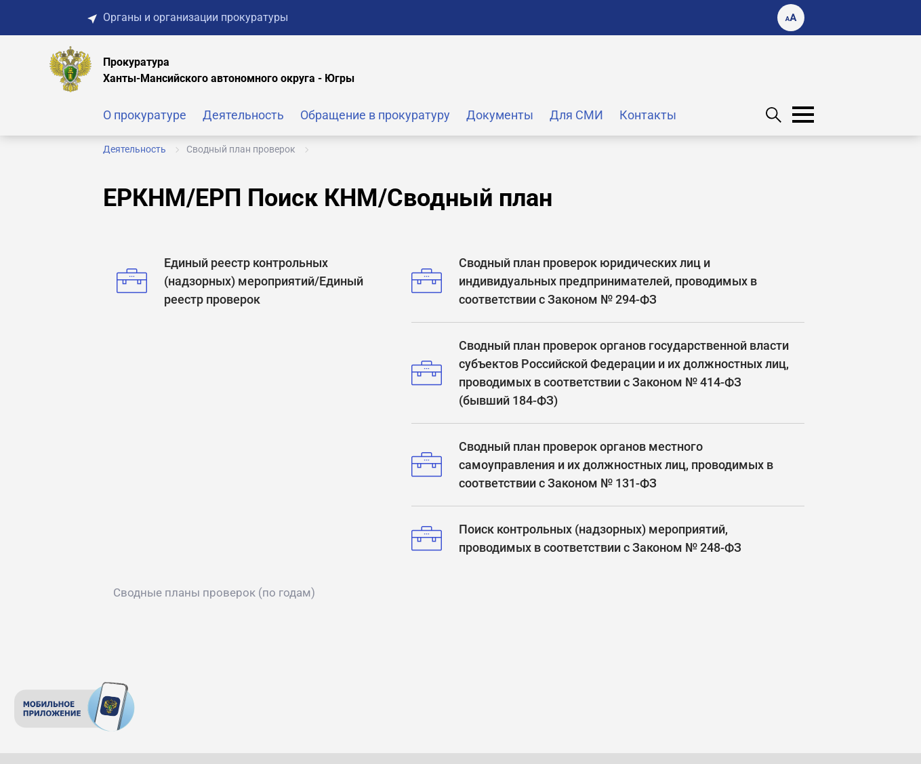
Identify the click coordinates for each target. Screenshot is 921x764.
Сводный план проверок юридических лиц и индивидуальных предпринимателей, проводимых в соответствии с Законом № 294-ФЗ (584, 281)
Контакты (647, 115)
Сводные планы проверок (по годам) (214, 592)
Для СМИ (576, 115)
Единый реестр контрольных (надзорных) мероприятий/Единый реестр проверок (240, 281)
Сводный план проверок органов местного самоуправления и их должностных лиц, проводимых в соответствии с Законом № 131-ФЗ (592, 464)
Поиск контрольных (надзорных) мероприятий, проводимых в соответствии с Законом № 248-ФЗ (576, 538)
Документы (499, 115)
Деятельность (243, 115)
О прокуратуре (144, 115)
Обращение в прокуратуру (375, 115)
